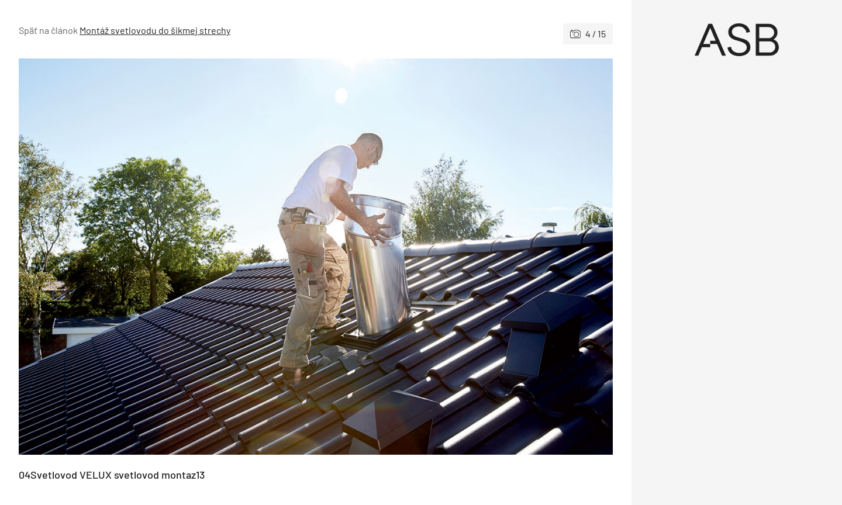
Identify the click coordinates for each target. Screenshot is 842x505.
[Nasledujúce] (464, 256)
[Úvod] (736, 39)
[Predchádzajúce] (167, 256)
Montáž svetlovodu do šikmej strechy (155, 30)
